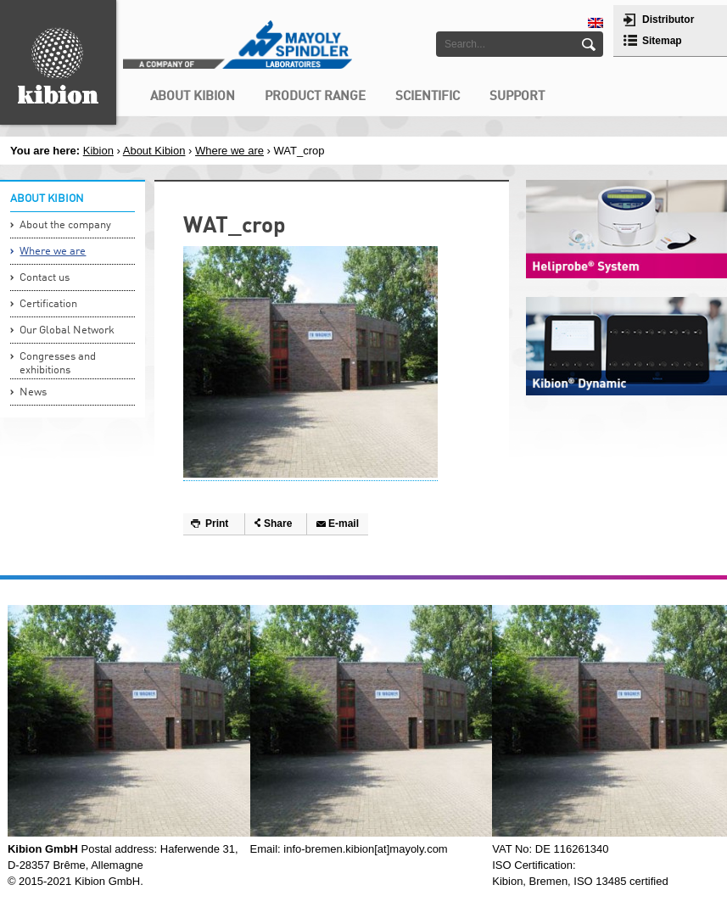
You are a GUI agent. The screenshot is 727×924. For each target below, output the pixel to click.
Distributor (668, 19)
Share (278, 523)
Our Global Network (67, 330)
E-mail (343, 523)
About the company (65, 225)
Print (216, 523)
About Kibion (154, 150)
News (33, 392)
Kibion (98, 150)
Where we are (229, 150)
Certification (48, 304)
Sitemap (662, 41)
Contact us (45, 277)
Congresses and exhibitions (58, 363)
